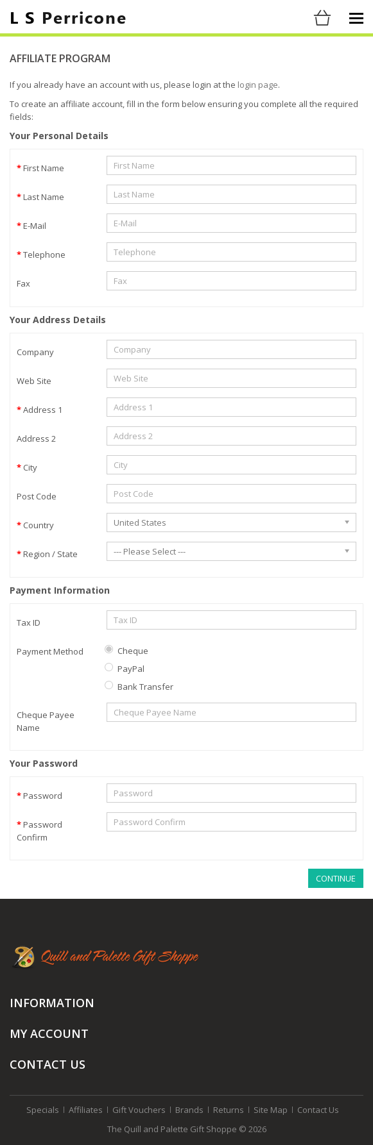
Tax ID (28, 622)
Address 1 (42, 409)
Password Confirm (39, 831)
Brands (189, 1110)
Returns (228, 1110)
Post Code (36, 496)
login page (258, 84)
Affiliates (86, 1110)
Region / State (50, 554)
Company (35, 352)
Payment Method (50, 651)
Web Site (34, 381)
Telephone (44, 254)
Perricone (68, 16)
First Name (43, 168)
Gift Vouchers (139, 1110)
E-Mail (34, 225)
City (30, 467)
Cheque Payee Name (45, 721)
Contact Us (318, 1110)
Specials (42, 1110)
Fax (23, 283)
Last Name (43, 197)
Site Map (271, 1110)
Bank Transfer (139, 686)
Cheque (126, 650)
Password (42, 795)
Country (38, 525)
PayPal (124, 668)
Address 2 (36, 438)
